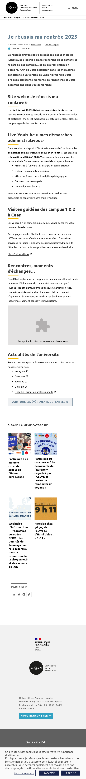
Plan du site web (36, 741)
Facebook (20, 376)
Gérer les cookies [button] (24, 773)
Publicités (31, 341)
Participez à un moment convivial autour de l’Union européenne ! (18, 468)
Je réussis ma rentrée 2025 (33, 17)
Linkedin (19, 386)
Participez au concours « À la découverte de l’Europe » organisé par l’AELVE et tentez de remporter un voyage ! (45, 473)
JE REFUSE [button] (70, 773)
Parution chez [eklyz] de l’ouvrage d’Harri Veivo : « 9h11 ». (44, 531)
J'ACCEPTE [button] (49, 773)
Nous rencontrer (34, 715)
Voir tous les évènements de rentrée (38, 401)
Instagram (20, 371)
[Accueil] (5, 17)
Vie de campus (52, 44)
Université (36, 44)
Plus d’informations (18, 253)
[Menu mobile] (73, 8)
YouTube (19, 381)
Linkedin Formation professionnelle (34, 391)
